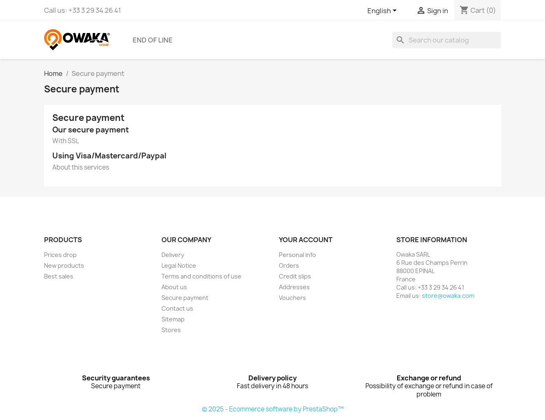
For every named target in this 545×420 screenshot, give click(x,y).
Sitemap (173, 319)
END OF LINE (153, 40)
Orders (289, 265)
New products (64, 265)
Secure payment (184, 298)
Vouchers (292, 298)
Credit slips (295, 276)
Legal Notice (178, 265)
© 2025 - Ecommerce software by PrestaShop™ (273, 409)
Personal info (297, 255)
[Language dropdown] (383, 11)
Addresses (294, 287)
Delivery (172, 255)
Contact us (177, 308)
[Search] (446, 40)
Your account (305, 239)
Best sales (58, 276)
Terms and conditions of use (201, 276)
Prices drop (60, 255)
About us (174, 287)
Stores (171, 330)
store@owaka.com (448, 296)
